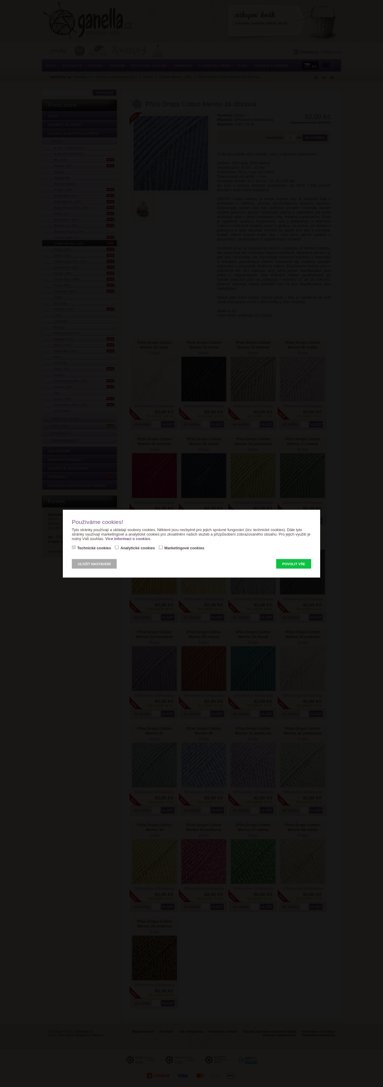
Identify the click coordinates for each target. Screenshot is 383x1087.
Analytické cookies (137, 547)
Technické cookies (94, 547)
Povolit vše (293, 563)
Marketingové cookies (184, 547)
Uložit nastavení (94, 563)
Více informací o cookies (127, 538)
